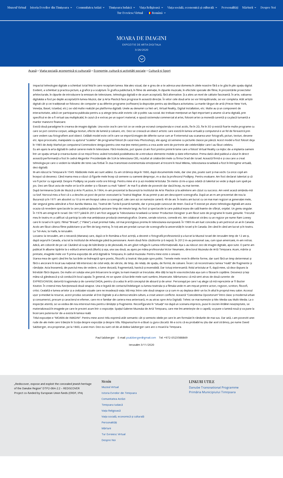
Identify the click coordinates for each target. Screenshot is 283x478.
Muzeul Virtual (16, 7)
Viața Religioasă (149, 7)
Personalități (229, 7)
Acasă (32, 71)
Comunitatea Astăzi (88, 7)
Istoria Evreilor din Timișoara (49, 7)
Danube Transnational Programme (214, 387)
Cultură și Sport (160, 71)
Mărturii (247, 7)
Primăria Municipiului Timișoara (212, 392)
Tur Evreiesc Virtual (130, 13)
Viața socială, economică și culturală (190, 7)
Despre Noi (268, 7)
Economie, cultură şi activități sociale (120, 71)
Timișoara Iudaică (120, 7)
